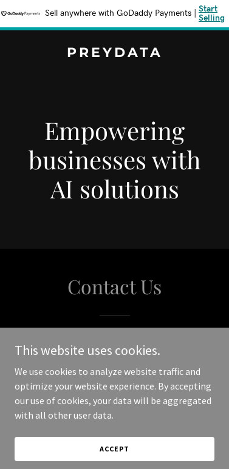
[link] (114, 53)
